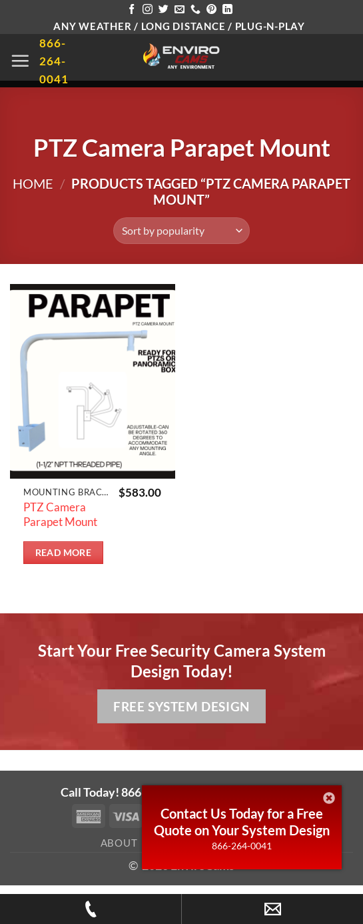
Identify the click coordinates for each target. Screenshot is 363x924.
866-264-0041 (242, 845)
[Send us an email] (179, 9)
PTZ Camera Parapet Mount (60, 514)
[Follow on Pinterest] (211, 9)
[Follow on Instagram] (148, 9)
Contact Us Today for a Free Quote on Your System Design (242, 821)
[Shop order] (181, 230)
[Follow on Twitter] (164, 9)
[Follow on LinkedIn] (227, 9)
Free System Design (181, 706)
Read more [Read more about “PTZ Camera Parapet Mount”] (63, 552)
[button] (20, 60)
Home (33, 183)
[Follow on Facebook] (132, 9)
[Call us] (195, 9)
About (119, 843)
